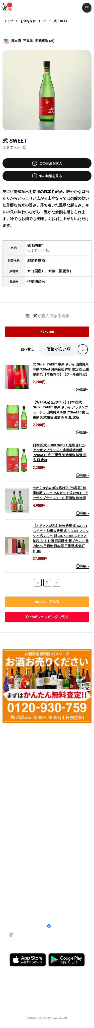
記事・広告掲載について (26, 882)
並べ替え (27, 349)
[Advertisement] (47, 774)
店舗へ (82, 389)
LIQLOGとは (18, 851)
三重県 (28, 41)
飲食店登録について (60, 874)
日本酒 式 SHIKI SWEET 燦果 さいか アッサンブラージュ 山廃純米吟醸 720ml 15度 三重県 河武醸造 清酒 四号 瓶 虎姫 (59, 452)
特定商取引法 (55, 896)
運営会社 (15, 896)
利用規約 (15, 904)
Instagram (22, 935)
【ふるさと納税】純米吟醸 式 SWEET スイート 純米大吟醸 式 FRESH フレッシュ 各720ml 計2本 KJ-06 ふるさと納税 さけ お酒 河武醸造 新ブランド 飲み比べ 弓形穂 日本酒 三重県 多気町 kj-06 (61, 538)
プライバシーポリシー (61, 904)
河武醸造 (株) (45, 41)
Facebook (60, 926)
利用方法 (53, 851)
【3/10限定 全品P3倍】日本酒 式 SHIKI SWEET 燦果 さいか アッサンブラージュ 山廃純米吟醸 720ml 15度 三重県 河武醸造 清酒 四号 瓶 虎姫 (61, 409)
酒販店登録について (23, 874)
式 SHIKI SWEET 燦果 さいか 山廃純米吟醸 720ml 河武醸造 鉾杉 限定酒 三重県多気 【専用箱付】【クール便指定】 (61, 369)
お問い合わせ (55, 912)
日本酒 (16, 41)
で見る (47, 602)
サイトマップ (18, 912)
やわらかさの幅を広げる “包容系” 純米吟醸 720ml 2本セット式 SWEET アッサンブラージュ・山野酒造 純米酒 (60, 493)
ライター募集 (19, 859)
